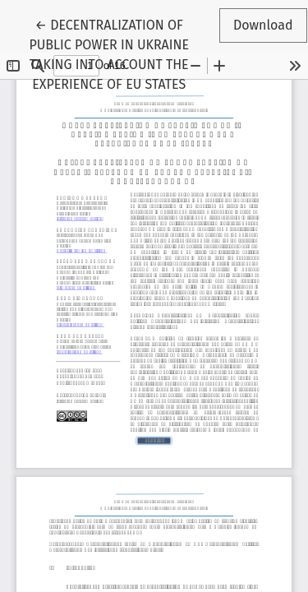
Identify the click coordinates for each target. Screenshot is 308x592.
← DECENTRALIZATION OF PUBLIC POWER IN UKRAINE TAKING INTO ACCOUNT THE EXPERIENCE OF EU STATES (110, 53)
